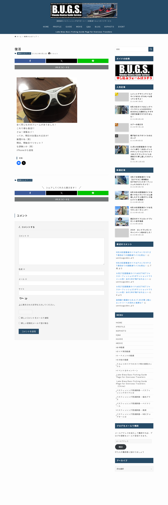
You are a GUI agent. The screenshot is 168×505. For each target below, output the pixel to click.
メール (23, 279)
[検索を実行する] (150, 49)
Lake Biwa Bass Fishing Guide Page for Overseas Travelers (133, 389)
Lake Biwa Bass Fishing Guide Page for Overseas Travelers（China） (133, 399)
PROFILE (122, 328)
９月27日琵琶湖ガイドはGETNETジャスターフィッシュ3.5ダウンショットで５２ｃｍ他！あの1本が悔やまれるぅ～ (134, 276)
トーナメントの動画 (126, 365)
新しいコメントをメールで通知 (35, 317)
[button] (30, 61)
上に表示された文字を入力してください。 (37, 304)
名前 (22, 269)
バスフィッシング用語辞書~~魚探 (133, 429)
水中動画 (121, 354)
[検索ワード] (134, 49)
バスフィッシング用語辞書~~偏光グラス (135, 415)
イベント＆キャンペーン (128, 383)
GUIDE (121, 344)
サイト (22, 289)
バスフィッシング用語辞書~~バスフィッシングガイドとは (135, 407)
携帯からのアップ (24, 53)
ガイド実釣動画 (124, 360)
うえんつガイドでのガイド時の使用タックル (134, 376)
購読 (121, 468)
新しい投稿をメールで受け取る (35, 323)
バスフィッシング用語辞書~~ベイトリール (135, 423)
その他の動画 (124, 370)
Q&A (120, 339)
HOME (120, 323)
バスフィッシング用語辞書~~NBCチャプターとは (134, 436)
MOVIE (121, 349)
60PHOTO (122, 333)
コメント (24, 235)
